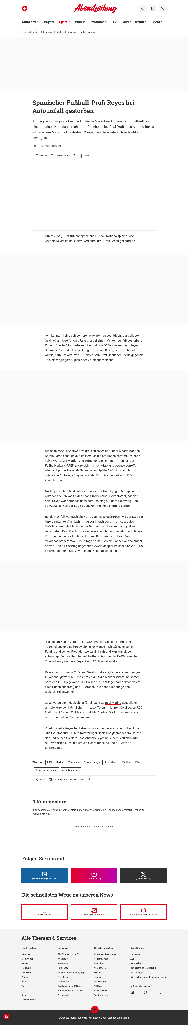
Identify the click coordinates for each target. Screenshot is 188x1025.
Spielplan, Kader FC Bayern (71, 986)
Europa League (82, 350)
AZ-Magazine (100, 990)
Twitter (126, 762)
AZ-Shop (98, 986)
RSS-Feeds (63, 968)
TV (114, 22)
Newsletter (63, 959)
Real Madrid (113, 702)
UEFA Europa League (46, 770)
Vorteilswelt (64, 981)
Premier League (129, 672)
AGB (132, 959)
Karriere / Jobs (101, 959)
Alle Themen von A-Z (68, 954)
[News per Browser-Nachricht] (143, 912)
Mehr (156, 22)
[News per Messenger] (44, 912)
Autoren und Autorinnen (105, 954)
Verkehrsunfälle (70, 770)
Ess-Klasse (63, 977)
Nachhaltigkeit (28, 1000)
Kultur (139, 22)
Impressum (135, 954)
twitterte (74, 345)
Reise (24, 995)
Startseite (27, 32)
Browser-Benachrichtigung (71, 972)
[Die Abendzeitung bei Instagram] (94, 875)
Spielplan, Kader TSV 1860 (70, 990)
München (29, 22)
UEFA (129, 475)
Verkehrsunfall (93, 241)
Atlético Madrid (107, 712)
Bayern (49, 22)
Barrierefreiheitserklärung (143, 968)
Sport (63, 22)
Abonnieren (99, 963)
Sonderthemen (101, 995)
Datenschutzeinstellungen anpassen (148, 977)
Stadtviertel (27, 959)
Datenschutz (136, 963)
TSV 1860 (26, 972)
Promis (80, 22)
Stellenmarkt (64, 995)
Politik (126, 22)
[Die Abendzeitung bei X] (143, 875)
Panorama (97, 22)
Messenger (63, 963)
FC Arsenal (100, 661)
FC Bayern (26, 968)
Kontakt (98, 977)
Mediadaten (100, 981)
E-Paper (98, 972)
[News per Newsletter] (94, 912)
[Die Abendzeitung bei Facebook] (44, 875)
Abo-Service (100, 968)
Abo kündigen (137, 972)
